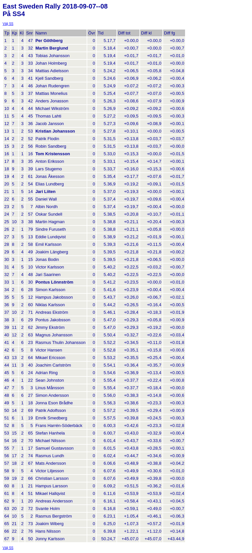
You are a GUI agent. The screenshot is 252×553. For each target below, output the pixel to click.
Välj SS (8, 24)
